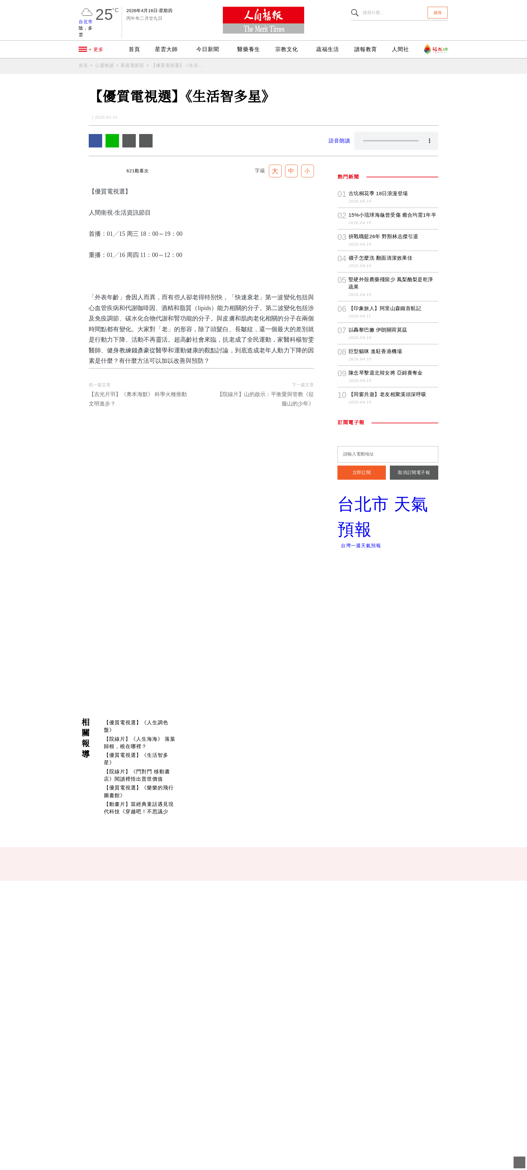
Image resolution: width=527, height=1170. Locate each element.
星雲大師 (167, 49)
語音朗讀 (339, 140)
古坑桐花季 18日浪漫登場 (378, 394)
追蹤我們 (472, 525)
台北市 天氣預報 (387, 718)
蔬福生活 (331, 49)
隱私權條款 (197, 1162)
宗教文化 (291, 49)
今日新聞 (211, 49)
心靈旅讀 (104, 65)
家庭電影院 (132, 65)
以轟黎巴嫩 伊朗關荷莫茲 (378, 531)
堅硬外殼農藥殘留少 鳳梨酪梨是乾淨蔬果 (393, 484)
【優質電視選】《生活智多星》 (177, 65)
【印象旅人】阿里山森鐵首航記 (385, 509)
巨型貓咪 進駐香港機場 (375, 552)
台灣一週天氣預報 (358, 747)
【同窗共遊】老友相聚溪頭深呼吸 (388, 595)
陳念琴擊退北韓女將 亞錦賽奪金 (385, 574)
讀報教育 (368, 49)
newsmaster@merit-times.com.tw (178, 1145)
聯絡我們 (165, 1162)
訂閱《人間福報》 (472, 634)
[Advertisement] (263, 870)
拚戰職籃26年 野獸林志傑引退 (383, 437)
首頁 (133, 49)
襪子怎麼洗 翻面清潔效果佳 (380, 459)
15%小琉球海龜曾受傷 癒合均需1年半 (393, 416)
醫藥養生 (251, 49)
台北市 (86, 21)
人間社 (401, 49)
